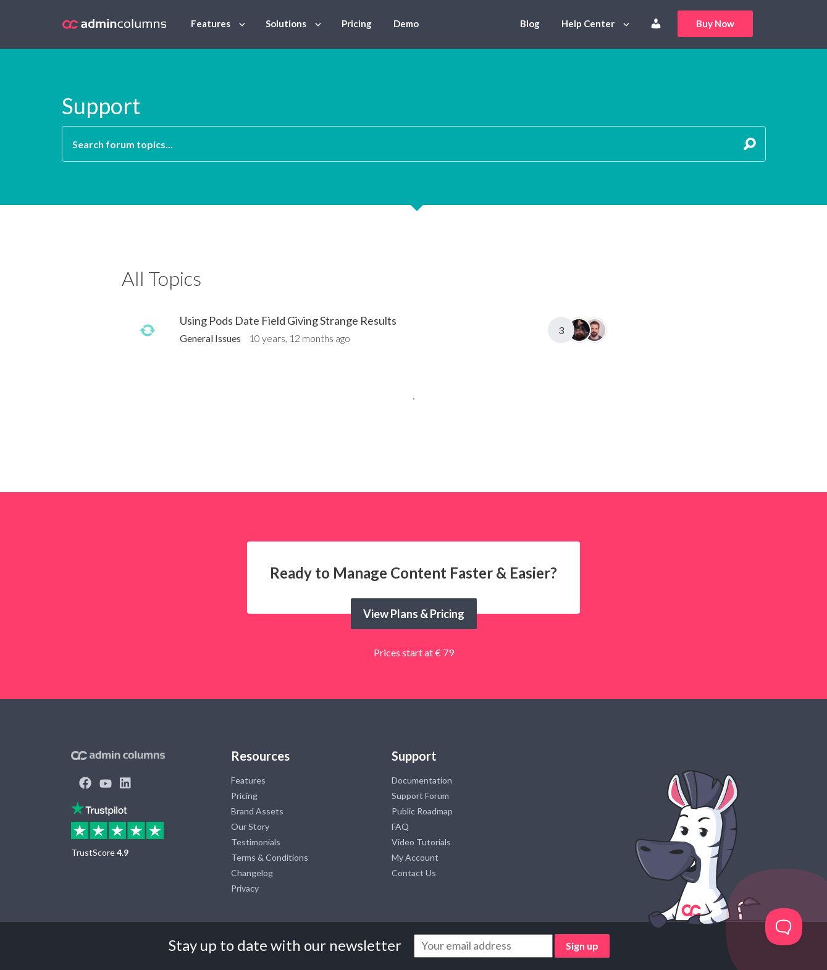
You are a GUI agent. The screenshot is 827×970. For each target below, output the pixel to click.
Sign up (582, 945)
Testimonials (255, 842)
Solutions (286, 23)
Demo (406, 23)
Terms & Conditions (269, 857)
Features (210, 23)
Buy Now (715, 23)
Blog (530, 23)
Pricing (357, 23)
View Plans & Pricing (413, 614)
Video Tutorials (421, 842)
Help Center (588, 23)
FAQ (400, 826)
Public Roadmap (422, 811)
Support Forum (420, 795)
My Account (415, 857)
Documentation (422, 780)
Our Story (250, 826)
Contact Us (414, 873)
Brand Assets (257, 811)
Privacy (245, 888)
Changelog (252, 873)
